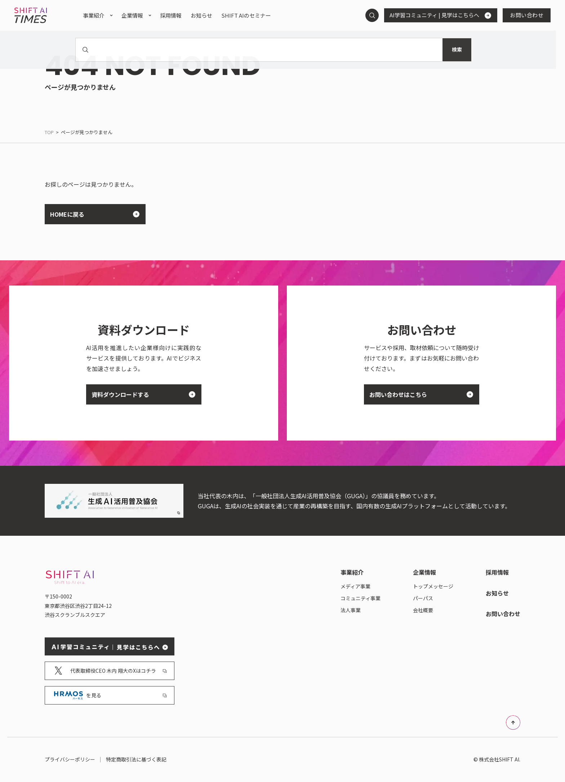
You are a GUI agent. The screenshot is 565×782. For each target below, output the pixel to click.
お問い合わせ (526, 15)
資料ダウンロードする (140, 394)
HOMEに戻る (92, 214)
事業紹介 (93, 15)
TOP (49, 132)
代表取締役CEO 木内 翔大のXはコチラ (110, 670)
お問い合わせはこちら (418, 394)
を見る (110, 695)
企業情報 (132, 15)
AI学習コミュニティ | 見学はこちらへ (437, 15)
